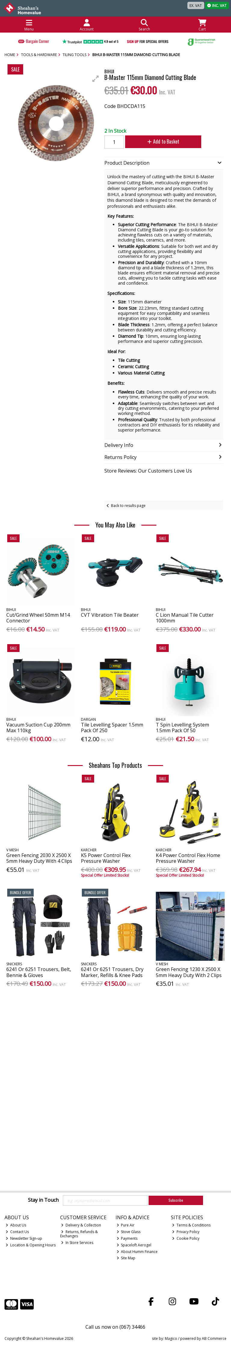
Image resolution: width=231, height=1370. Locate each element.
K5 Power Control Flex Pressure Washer (106, 858)
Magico (171, 1338)
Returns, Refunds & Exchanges (79, 1234)
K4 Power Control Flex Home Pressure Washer (188, 858)
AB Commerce (214, 1338)
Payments (127, 1238)
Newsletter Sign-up (24, 1238)
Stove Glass (129, 1231)
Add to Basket (161, 141)
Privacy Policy (185, 1231)
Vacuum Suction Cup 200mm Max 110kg (38, 727)
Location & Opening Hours (31, 1245)
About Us (16, 1225)
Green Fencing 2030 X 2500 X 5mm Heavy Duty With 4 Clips (39, 858)
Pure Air (126, 1225)
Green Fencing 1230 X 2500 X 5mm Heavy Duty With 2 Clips (189, 972)
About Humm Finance (137, 1251)
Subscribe (175, 1200)
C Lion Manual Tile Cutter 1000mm (185, 618)
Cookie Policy (185, 1238)
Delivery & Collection (81, 1225)
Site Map (126, 1258)
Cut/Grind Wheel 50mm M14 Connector (38, 618)
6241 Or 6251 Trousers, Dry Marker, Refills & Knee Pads (112, 972)
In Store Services (77, 1242)
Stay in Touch (43, 1200)
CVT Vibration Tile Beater (110, 615)
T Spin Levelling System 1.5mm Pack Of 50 (182, 727)
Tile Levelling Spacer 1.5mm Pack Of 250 (112, 727)
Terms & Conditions (191, 1225)
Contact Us (17, 1231)
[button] (95, 79)
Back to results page (128, 505)
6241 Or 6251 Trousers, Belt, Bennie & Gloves (38, 972)
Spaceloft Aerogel (134, 1245)
